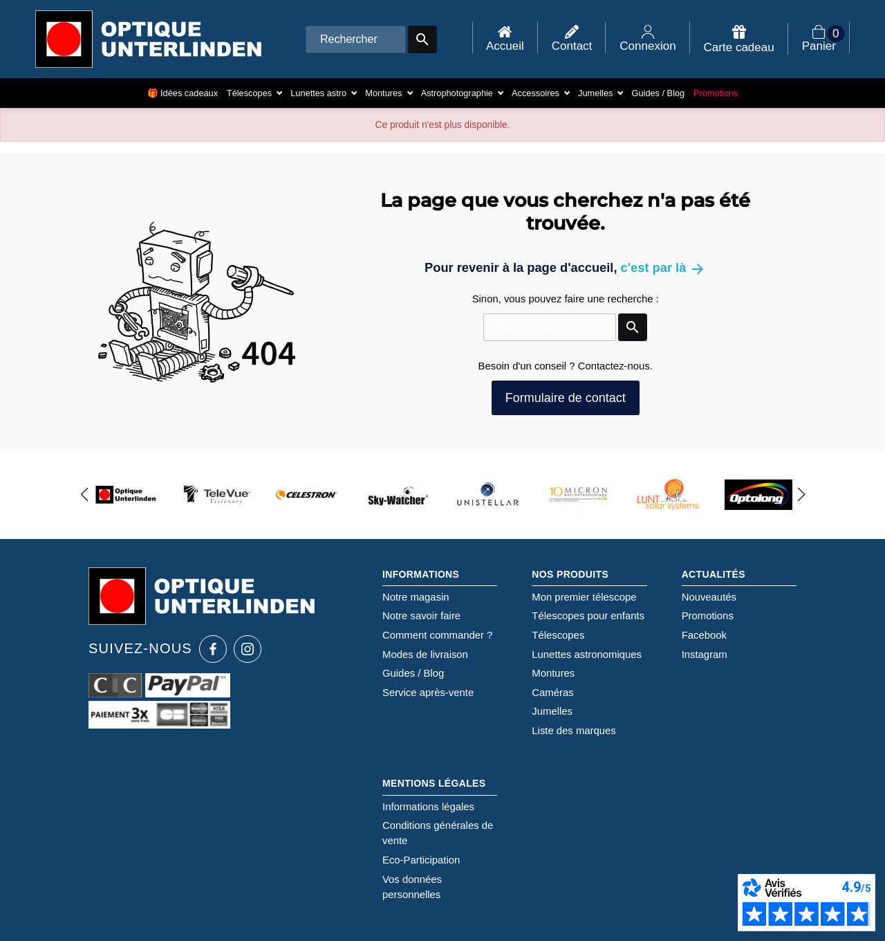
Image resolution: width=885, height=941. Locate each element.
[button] (84, 494)
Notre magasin (415, 597)
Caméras (552, 692)
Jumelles (552, 711)
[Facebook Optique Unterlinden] (213, 649)
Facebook (704, 635)
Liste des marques (573, 730)
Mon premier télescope (584, 597)
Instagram (704, 654)
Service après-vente (428, 692)
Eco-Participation (421, 860)
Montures (553, 673)
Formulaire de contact (565, 398)
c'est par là (664, 267)
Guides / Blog (413, 673)
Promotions (708, 615)
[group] (126, 495)
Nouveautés (709, 597)
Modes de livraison (425, 654)
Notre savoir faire (421, 615)
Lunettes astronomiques (587, 654)
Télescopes (558, 635)
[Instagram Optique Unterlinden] (247, 649)
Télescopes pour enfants (588, 615)
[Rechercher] (356, 39)
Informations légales (428, 806)
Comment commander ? (437, 635)
